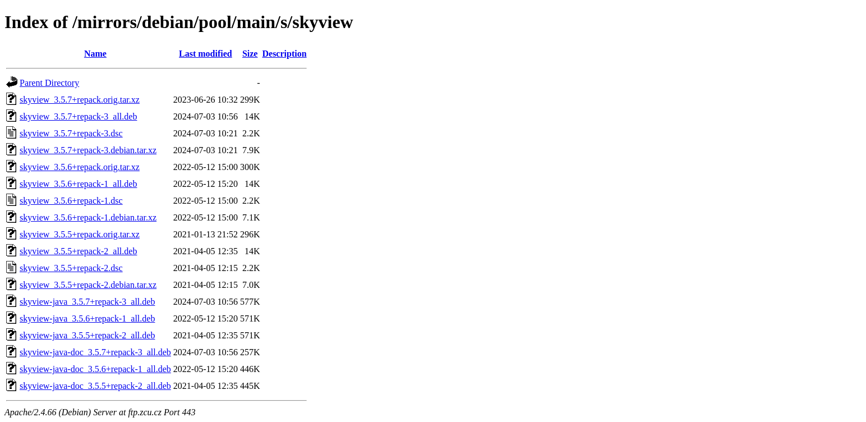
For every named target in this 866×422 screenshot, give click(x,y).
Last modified (205, 53)
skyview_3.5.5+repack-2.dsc (71, 268)
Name (95, 53)
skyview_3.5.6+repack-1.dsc (71, 200)
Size (250, 53)
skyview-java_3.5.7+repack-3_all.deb (87, 301)
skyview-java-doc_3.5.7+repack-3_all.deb (95, 352)
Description (284, 53)
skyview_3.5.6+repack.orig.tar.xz (80, 167)
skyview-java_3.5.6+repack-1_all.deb (87, 318)
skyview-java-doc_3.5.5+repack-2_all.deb (95, 386)
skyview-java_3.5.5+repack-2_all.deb (87, 335)
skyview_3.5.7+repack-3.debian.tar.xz (88, 150)
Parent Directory (49, 83)
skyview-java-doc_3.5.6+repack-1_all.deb (95, 369)
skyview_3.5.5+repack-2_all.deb (78, 251)
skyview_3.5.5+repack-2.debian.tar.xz (88, 285)
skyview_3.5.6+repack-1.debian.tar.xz (88, 217)
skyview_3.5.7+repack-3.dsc (71, 133)
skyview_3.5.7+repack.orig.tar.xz (80, 99)
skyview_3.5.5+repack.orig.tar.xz (80, 234)
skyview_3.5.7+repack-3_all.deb (78, 116)
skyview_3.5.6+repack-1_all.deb (78, 184)
